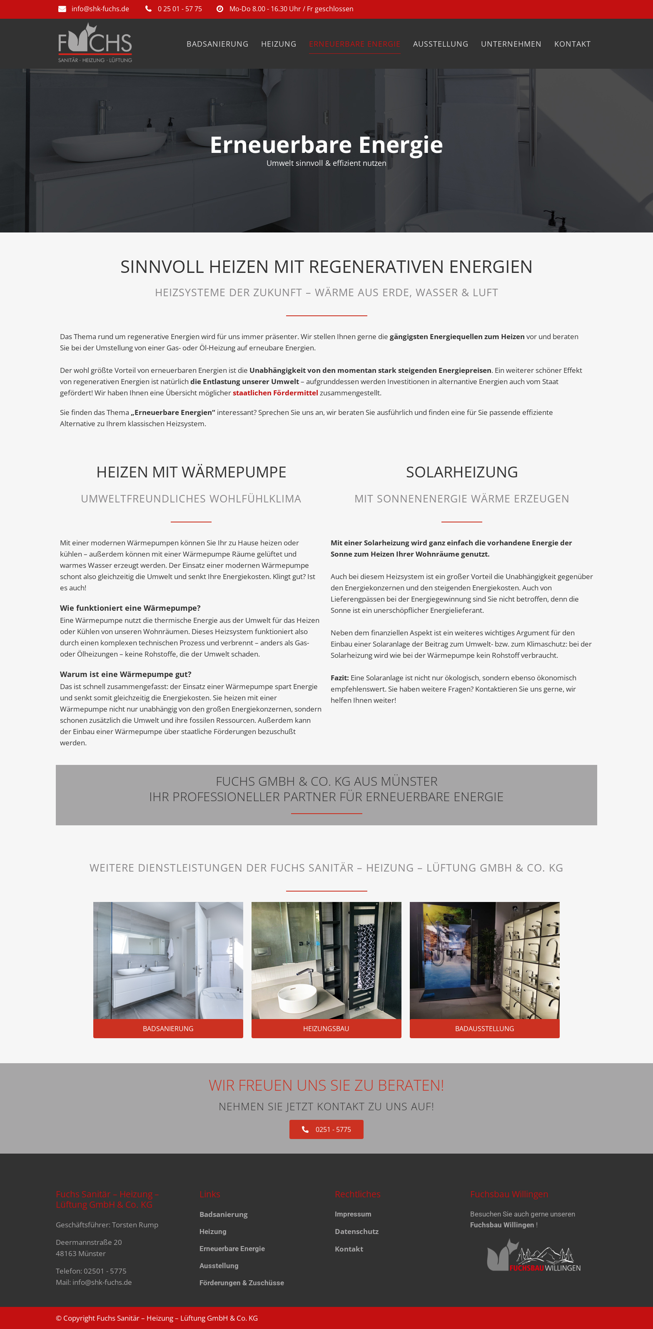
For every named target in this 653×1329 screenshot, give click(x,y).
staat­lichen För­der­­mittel (276, 392)
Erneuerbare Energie (232, 1248)
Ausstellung (219, 1266)
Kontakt (349, 1249)
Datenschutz (357, 1231)
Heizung (213, 1231)
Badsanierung (223, 1214)
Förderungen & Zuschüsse (241, 1283)
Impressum (353, 1214)
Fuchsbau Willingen (502, 1225)
